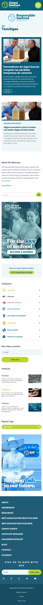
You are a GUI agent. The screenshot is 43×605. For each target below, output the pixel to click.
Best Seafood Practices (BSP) (17, 523)
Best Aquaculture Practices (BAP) (20, 518)
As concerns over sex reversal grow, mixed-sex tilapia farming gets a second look (12, 394)
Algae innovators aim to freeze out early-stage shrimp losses (20, 128)
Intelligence (6, 390)
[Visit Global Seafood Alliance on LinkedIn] (29, 578)
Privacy (21, 596)
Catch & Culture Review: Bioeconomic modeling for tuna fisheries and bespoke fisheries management (13, 409)
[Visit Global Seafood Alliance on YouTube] (37, 578)
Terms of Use (22, 601)
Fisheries (5, 376)
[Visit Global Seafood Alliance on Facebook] (13, 578)
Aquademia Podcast (12, 539)
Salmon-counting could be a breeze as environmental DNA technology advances (12, 380)
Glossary (7, 555)
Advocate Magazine (12, 534)
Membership (8, 508)
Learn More (6, 186)
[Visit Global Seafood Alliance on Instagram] (5, 578)
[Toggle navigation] (38, 5)
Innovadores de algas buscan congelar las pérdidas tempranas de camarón (21, 69)
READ (7, 91)
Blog (4, 544)
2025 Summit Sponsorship (21, 272)
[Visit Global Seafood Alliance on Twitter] (21, 578)
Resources (7, 513)
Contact (6, 550)
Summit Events (9, 529)
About (5, 502)
